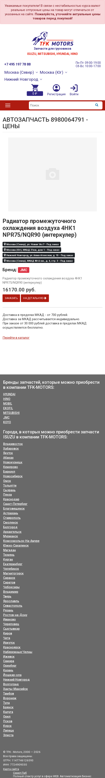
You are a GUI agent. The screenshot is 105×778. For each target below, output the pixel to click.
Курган (8, 559)
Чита (6, 638)
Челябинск (11, 568)
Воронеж (9, 698)
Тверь (7, 596)
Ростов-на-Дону (15, 615)
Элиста (8, 735)
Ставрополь (12, 518)
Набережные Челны (17, 652)
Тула (6, 703)
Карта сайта (11, 769)
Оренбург (9, 665)
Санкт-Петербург (15, 504)
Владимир (10, 591)
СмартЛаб (20, 772)
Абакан (8, 457)
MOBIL (7, 403)
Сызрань (9, 490)
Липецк (8, 730)
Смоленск (10, 522)
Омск (7, 481)
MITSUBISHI (11, 413)
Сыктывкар (11, 628)
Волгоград (11, 684)
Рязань (8, 610)
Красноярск (11, 647)
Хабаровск (11, 448)
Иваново (9, 619)
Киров (7, 633)
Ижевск (9, 656)
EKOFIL (8, 408)
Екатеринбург (12, 564)
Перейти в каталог (16, 338)
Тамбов (8, 693)
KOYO (7, 422)
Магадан (9, 550)
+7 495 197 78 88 (17, 64)
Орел (7, 716)
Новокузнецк (12, 462)
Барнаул (9, 471)
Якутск (8, 453)
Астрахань (10, 513)
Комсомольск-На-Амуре (21, 541)
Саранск (9, 577)
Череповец (11, 624)
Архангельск (12, 531)
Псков (7, 721)
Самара (8, 661)
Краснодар (11, 499)
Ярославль (11, 601)
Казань (8, 670)
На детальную (35, 298)
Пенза (7, 494)
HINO (6, 399)
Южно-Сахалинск (16, 545)
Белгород (10, 527)
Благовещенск (14, 508)
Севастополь (12, 605)
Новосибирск (13, 476)
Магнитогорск (13, 573)
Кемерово (10, 467)
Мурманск (10, 536)
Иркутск (9, 642)
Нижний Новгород (16, 679)
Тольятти (9, 485)
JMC (6, 417)
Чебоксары (11, 587)
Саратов (9, 582)
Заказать (11, 298)
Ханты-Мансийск (15, 689)
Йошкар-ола (12, 675)
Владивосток (13, 444)
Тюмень (9, 554)
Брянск (8, 707)
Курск (7, 726)
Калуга (8, 712)
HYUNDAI (9, 394)
